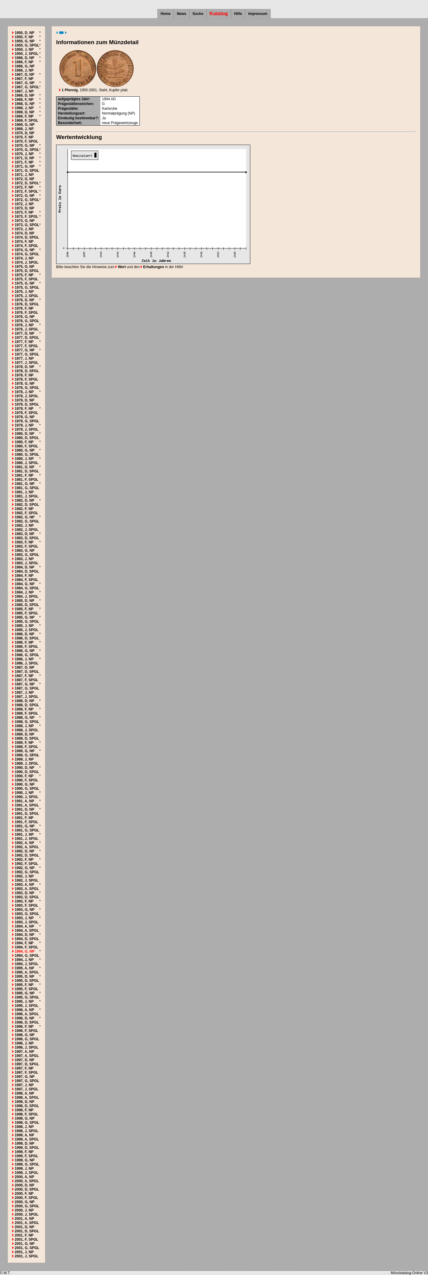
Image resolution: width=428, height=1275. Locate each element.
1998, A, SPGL (27, 1097)
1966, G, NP (24, 66)
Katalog (219, 13)
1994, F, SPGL (26, 947)
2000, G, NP (24, 1202)
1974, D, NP (24, 233)
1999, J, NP (24, 1168)
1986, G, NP (24, 651)
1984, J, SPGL (26, 596)
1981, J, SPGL (26, 496)
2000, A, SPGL (27, 1181)
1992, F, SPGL (26, 864)
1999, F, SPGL (26, 1156)
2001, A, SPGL (27, 1223)
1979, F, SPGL (26, 413)
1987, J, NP (24, 692)
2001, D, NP (24, 1227)
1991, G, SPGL (27, 830)
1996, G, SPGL (27, 1039)
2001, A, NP (24, 1219)
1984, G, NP (24, 584)
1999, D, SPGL (27, 1148)
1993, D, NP (24, 893)
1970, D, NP (24, 133)
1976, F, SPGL (26, 312)
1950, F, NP (24, 37)
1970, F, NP (24, 137)
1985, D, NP (24, 601)
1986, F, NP (24, 642)
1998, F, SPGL (26, 1114)
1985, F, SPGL (26, 613)
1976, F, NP (24, 308)
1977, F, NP (24, 342)
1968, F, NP (24, 100)
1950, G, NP (24, 41)
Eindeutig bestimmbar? (78, 118)
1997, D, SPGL (27, 1064)
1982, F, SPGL (26, 513)
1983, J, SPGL (26, 563)
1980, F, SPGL (26, 446)
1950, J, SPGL (26, 54)
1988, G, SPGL (27, 722)
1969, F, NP (24, 116)
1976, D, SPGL (27, 304)
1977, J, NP (24, 358)
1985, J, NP (24, 626)
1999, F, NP (24, 1152)
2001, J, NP (24, 1252)
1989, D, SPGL (27, 738)
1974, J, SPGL (26, 262)
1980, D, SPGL (27, 438)
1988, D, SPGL (27, 705)
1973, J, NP (24, 229)
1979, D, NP (24, 400)
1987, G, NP (24, 684)
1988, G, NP (24, 717)
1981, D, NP (24, 467)
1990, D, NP (24, 768)
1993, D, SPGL (27, 897)
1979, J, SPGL (26, 429)
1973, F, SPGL (26, 216)
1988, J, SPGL (26, 730)
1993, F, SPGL (26, 905)
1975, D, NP (24, 267)
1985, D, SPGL (27, 605)
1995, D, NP (24, 976)
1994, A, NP (24, 926)
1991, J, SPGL (26, 839)
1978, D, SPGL (27, 371)
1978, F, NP (24, 375)
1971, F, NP (24, 162)
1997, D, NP (24, 1060)
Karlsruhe (109, 108)
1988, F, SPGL (26, 713)
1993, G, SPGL (27, 914)
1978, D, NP (24, 367)
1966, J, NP (24, 70)
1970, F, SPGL (26, 141)
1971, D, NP (24, 158)
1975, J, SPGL (26, 296)
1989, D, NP (24, 734)
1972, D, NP (24, 179)
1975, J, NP (24, 292)
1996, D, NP (24, 1018)
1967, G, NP (24, 83)
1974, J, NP (24, 258)
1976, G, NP (24, 317)
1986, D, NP (24, 634)
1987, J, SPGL (26, 697)
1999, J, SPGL (26, 1173)
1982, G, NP (24, 517)
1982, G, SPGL (27, 521)
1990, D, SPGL (27, 772)
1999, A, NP (24, 1135)
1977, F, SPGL (26, 346)
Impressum (257, 14)
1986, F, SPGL (26, 647)
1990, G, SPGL (27, 788)
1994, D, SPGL (27, 939)
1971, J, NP (24, 175)
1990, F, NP (24, 776)
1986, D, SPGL (27, 638)
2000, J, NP (24, 1210)
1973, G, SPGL (27, 225)
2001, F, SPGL (26, 1239)
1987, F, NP (24, 676)
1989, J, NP (24, 759)
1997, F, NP (24, 1068)
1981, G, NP (24, 484)
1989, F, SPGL (26, 747)
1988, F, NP (24, 709)
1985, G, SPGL (27, 621)
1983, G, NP (24, 550)
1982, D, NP (24, 500)
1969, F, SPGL (26, 120)
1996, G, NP (24, 1035)
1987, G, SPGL (27, 688)
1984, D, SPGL (27, 571)
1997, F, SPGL (26, 1072)
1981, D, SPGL (27, 471)
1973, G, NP (24, 221)
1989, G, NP (24, 751)
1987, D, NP (24, 667)
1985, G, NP (24, 617)
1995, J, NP (24, 1001)
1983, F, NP (24, 542)
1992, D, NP (24, 851)
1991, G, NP (24, 826)
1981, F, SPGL (26, 479)
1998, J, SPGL (26, 1131)
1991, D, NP (24, 809)
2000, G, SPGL (27, 1206)
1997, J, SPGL (26, 1089)
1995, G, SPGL (27, 997)
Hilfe (238, 14)
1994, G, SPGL (27, 955)
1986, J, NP (24, 659)
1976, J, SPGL (26, 329)
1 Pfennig (68, 90)
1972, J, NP (24, 204)
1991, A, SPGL (27, 805)
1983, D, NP (24, 534)
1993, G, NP (24, 910)
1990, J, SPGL (26, 797)
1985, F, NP (24, 609)
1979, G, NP (24, 417)
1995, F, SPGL (26, 989)
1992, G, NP (24, 868)
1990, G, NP (24, 784)
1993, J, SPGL (26, 922)
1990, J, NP (24, 793)
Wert (120, 267)
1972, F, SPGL (26, 191)
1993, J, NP (24, 918)
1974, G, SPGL (27, 254)
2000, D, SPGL (27, 1189)
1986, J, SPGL (26, 663)
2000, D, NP (24, 1185)
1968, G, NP (24, 104)
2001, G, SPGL (27, 1248)
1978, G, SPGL (27, 388)
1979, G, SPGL (27, 421)
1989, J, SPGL (26, 763)
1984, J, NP (24, 592)
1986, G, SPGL (27, 655)
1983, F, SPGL (26, 546)
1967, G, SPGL (27, 87)
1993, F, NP (24, 901)
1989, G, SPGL (27, 755)
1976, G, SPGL (27, 321)
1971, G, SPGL (27, 171)
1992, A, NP (24, 843)
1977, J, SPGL (26, 363)
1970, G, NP (24, 145)
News (181, 14)
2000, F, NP (24, 1193)
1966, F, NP (24, 62)
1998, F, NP (24, 1110)
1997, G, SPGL (27, 1081)
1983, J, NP (24, 559)
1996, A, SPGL (27, 1014)
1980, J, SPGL (26, 463)
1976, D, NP (24, 300)
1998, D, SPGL (27, 1106)
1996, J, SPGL (26, 1047)
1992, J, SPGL (26, 880)
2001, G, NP (24, 1244)
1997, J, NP (24, 1085)
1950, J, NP (24, 49)
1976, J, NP (24, 325)
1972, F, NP (24, 187)
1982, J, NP (24, 525)
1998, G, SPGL (27, 1123)
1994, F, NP (24, 943)
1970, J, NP (24, 154)
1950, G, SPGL (27, 45)
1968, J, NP (24, 108)
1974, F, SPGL (26, 246)
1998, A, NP (24, 1093)
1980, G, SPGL (27, 454)
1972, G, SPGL (27, 200)
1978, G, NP (24, 383)
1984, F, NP (24, 576)
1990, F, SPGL (26, 780)
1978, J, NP (24, 392)
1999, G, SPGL (27, 1164)
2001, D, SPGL (27, 1231)
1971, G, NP (24, 166)
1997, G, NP (24, 1077)
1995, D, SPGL (27, 981)
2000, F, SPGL (26, 1198)
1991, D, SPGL (27, 814)
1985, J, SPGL (26, 630)
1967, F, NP (24, 79)
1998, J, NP (24, 1127)
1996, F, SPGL (26, 1031)
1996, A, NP (24, 1010)
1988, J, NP (24, 726)
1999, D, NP (24, 1143)
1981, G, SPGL (27, 488)
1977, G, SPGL (27, 354)
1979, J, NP (24, 425)
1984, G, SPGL (27, 588)
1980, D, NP (24, 434)
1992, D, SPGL (27, 855)
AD (113, 99)
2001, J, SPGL (26, 1256)
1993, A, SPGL (27, 889)
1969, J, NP (24, 129)
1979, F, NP (24, 409)
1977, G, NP (24, 350)
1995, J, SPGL (26, 1006)
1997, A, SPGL (27, 1056)
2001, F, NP (24, 1235)
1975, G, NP (24, 283)
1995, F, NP (24, 985)
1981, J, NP (24, 492)
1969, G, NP (24, 125)
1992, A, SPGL (27, 847)
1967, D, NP (24, 74)
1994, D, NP (24, 935)
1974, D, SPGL (27, 237)
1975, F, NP (24, 275)
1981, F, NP (24, 475)
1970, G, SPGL (27, 150)
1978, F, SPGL (26, 379)
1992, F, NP (24, 859)
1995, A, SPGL (27, 972)
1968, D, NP (24, 95)
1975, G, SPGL (27, 287)
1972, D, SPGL (27, 183)
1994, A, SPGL (27, 930)
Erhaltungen (152, 267)
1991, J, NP (24, 834)
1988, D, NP (24, 701)
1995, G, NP (24, 993)
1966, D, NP (24, 58)
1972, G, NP (24, 196)
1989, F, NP (24, 743)
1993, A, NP (24, 885)
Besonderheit (69, 123)
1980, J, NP (24, 459)
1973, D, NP (24, 208)
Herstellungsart (71, 113)
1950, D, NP (24, 33)
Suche (198, 14)
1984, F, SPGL (26, 580)
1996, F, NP (24, 1026)
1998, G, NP (24, 1118)
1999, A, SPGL (27, 1139)
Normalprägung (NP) (118, 113)
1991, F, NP (24, 818)
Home (166, 14)
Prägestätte (67, 108)
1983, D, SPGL (27, 538)
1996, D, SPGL (27, 1022)
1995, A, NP (24, 968)
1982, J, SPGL (26, 530)
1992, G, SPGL (27, 872)
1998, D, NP (24, 1102)
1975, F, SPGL (26, 279)
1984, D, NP (24, 567)
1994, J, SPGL (26, 964)
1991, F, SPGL (26, 822)
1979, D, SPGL (27, 404)
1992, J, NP (24, 876)
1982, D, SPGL (27, 505)
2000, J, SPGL (26, 1214)
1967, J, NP (24, 91)
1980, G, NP (24, 450)
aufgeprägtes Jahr (73, 99)
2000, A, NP (24, 1177)
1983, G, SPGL (27, 555)
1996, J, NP (24, 1043)
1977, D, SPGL (27, 338)
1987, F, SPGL (26, 680)
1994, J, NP (24, 960)
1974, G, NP (24, 250)
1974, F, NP (24, 241)
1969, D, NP (24, 112)
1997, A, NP (24, 1052)
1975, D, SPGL (27, 271)
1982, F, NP (24, 509)
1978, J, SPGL (26, 396)
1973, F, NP (24, 212)
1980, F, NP (24, 442)
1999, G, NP (24, 1160)
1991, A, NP (24, 801)
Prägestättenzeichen (75, 104)
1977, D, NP (24, 333)
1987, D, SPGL (27, 672)
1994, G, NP (24, 951)
